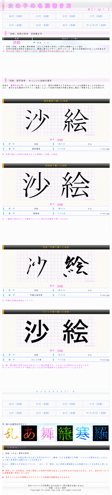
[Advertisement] (42, 64)
